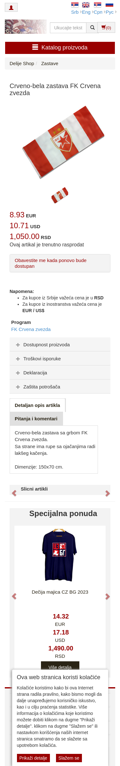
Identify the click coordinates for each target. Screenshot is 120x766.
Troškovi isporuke (37, 358)
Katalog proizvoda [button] (59, 47)
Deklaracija (30, 372)
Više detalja (59, 667)
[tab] (60, 344)
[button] (11, 490)
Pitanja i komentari (36, 418)
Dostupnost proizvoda (42, 344)
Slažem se (69, 758)
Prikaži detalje (33, 758)
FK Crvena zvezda (31, 329)
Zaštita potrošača (37, 386)
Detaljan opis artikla (37, 405)
